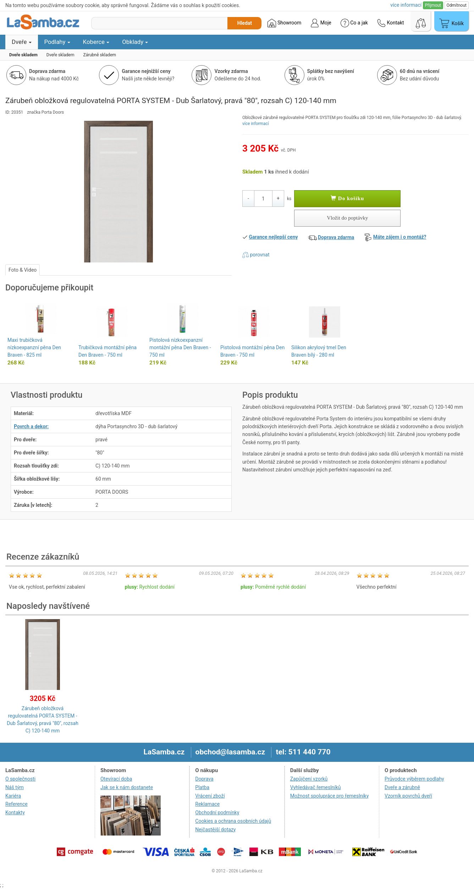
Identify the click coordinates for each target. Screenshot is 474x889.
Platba (202, 787)
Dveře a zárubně (402, 787)
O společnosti (20, 779)
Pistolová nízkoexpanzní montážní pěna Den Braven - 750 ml (180, 347)
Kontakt (390, 23)
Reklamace (207, 804)
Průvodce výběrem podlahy (414, 779)
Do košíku (347, 198)
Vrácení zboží (210, 796)
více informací (255, 123)
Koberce (96, 41)
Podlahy (57, 41)
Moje (320, 23)
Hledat (244, 23)
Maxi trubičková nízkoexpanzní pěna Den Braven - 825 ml (34, 347)
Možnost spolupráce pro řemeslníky (329, 796)
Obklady (135, 41)
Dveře (22, 41)
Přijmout (433, 5)
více (405, 5)
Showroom (284, 23)
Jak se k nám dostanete (126, 787)
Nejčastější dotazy (215, 829)
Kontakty (15, 812)
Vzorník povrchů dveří (408, 796)
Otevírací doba (116, 779)
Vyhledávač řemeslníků (315, 787)
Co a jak (354, 23)
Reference (16, 804)
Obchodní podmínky (217, 812)
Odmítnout (457, 5)
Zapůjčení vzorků (309, 779)
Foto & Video (23, 270)
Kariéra (13, 796)
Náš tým (14, 787)
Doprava (204, 779)
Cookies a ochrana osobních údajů (233, 821)
